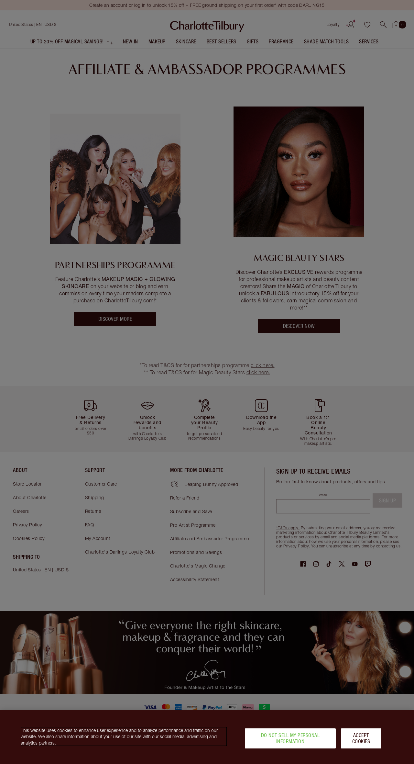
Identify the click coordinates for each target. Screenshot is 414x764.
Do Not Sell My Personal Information (290, 741)
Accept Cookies (361, 741)
